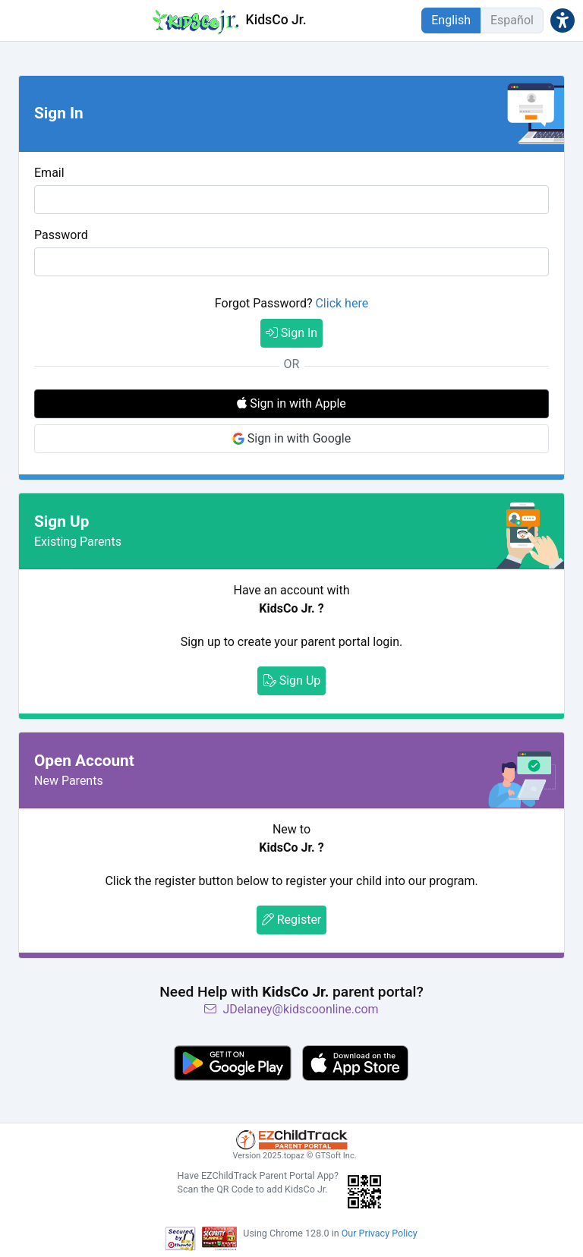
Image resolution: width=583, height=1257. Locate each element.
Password (61, 235)
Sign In (291, 333)
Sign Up (292, 680)
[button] (562, 20)
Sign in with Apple (291, 403)
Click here (341, 303)
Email (49, 172)
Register (292, 919)
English (451, 20)
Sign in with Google (291, 438)
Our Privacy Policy (380, 1233)
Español (512, 20)
